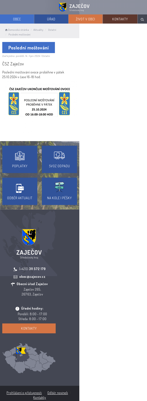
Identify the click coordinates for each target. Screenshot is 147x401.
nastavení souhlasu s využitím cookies (100, 395)
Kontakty (120, 19)
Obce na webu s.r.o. (80, 390)
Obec (17, 19)
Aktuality (38, 29)
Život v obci (85, 19)
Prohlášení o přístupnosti (51, 365)
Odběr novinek (84, 365)
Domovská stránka (17, 29)
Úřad (51, 19)
